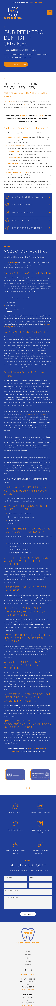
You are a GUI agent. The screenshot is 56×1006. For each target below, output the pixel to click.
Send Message (28, 914)
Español (28, 964)
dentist (25, 104)
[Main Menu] (49, 12)
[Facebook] (28, 970)
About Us (28, 955)
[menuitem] (28, 951)
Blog (28, 958)
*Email (31, 884)
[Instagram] (31, 970)
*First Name (8, 877)
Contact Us (28, 968)
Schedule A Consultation (16, 64)
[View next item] (30, 788)
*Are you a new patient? (11, 890)
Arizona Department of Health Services (33, 414)
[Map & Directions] (28, 989)
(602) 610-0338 (36, 2)
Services (28, 961)
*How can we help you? (11, 897)
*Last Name (33, 877)
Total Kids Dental (9, 102)
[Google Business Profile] (25, 970)
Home (28, 951)
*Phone (7, 884)
